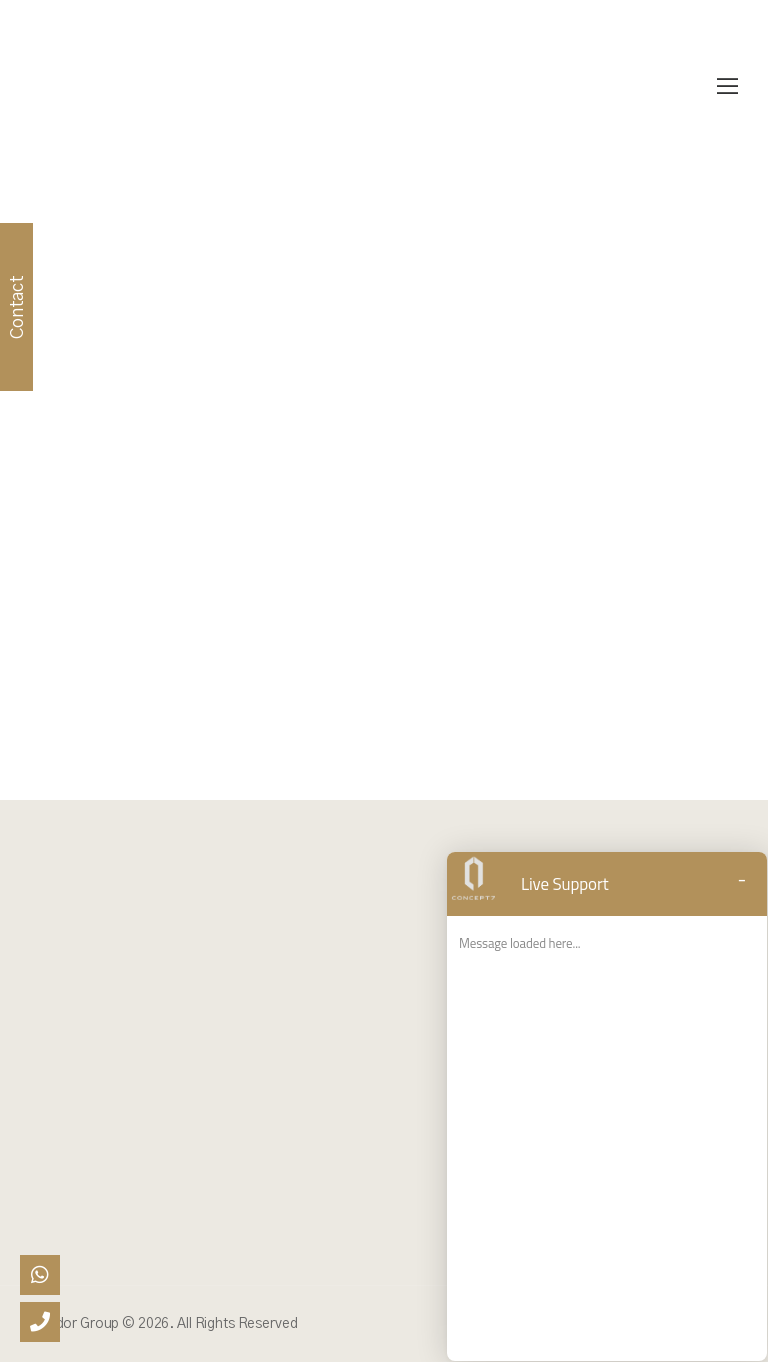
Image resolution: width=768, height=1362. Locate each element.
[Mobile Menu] (727, 87)
